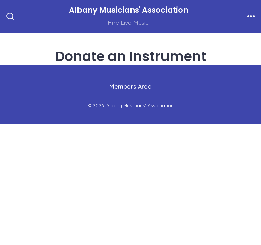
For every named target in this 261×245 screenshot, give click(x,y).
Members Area (130, 86)
